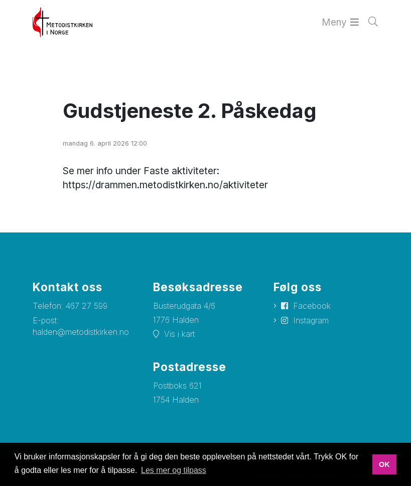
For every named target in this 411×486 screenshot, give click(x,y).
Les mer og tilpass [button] (173, 470)
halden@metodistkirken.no (81, 332)
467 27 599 (86, 306)
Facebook (312, 306)
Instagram (311, 320)
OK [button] (384, 464)
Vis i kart (179, 334)
